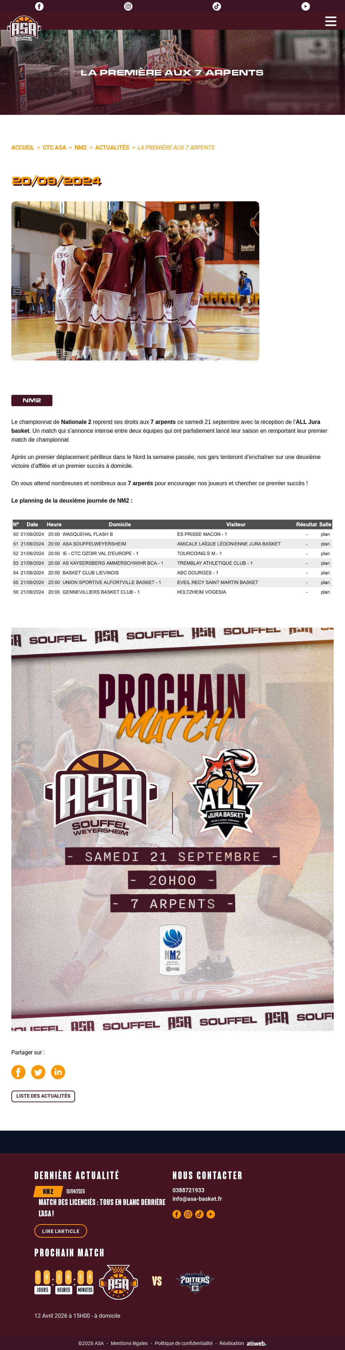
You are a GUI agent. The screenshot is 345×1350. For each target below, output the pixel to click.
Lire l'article (60, 1231)
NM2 (81, 147)
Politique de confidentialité (184, 1343)
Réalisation (243, 1343)
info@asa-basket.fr (197, 1199)
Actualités (112, 147)
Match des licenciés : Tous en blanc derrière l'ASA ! (102, 1209)
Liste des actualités (43, 1096)
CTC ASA (54, 147)
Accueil (22, 147)
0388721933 (188, 1190)
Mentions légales (129, 1343)
